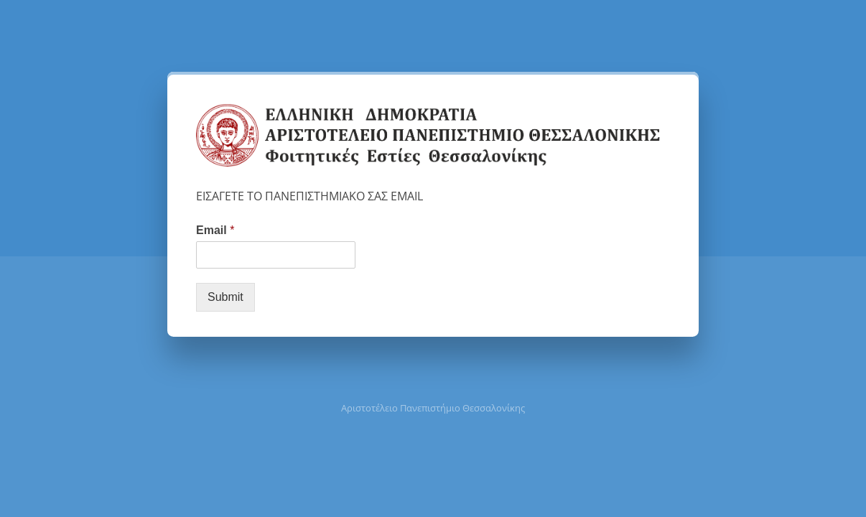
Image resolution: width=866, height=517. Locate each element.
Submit (225, 297)
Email (215, 230)
